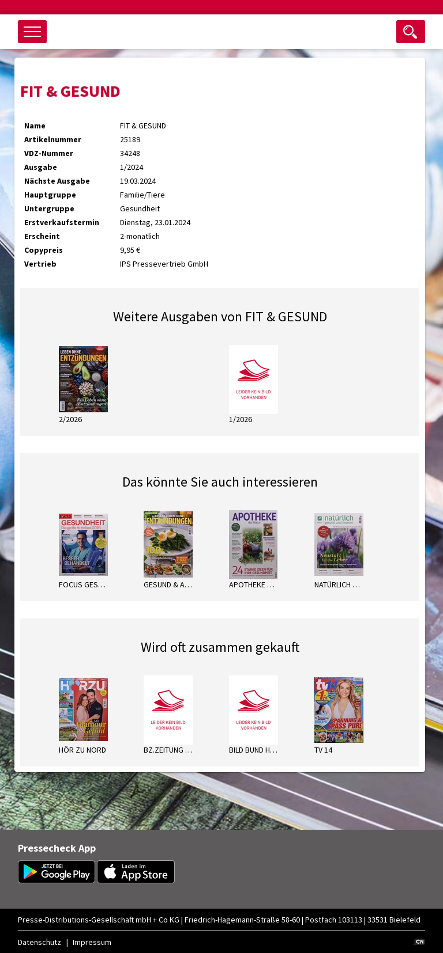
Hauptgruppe (50, 194)
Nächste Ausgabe (57, 181)
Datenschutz (39, 942)
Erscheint (42, 236)
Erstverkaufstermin (61, 222)
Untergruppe (49, 208)
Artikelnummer (52, 139)
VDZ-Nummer (48, 153)
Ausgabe (40, 167)
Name (35, 125)
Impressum (92, 942)
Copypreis (43, 250)
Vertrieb (40, 264)
